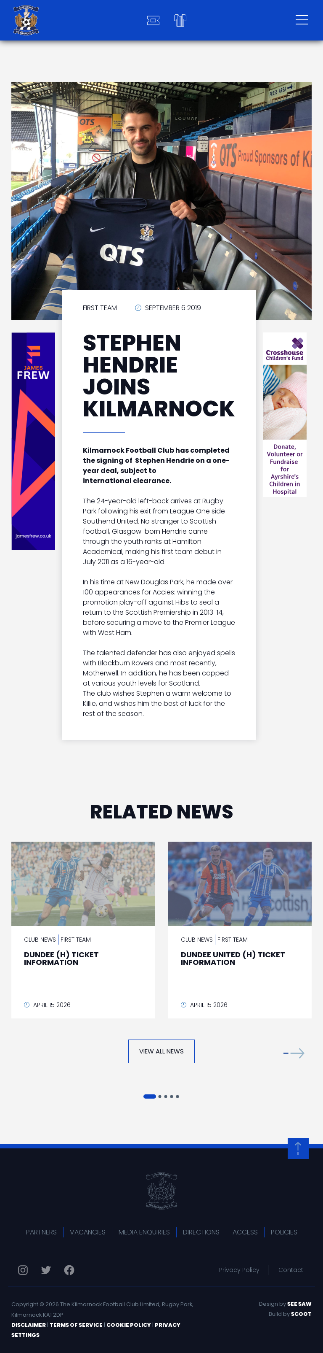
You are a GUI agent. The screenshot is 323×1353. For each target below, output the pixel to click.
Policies (284, 1232)
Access (245, 1232)
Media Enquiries (144, 1232)
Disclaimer (28, 1325)
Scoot (301, 1314)
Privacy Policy (239, 1270)
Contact (290, 1270)
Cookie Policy (128, 1325)
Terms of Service (76, 1325)
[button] (294, 1053)
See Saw (299, 1303)
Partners (41, 1232)
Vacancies (88, 1232)
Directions (201, 1232)
